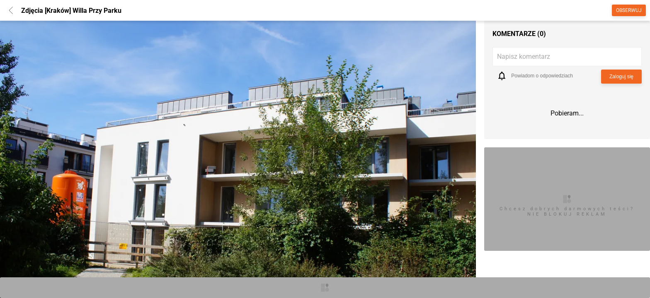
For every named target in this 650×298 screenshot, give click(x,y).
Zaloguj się (621, 76)
